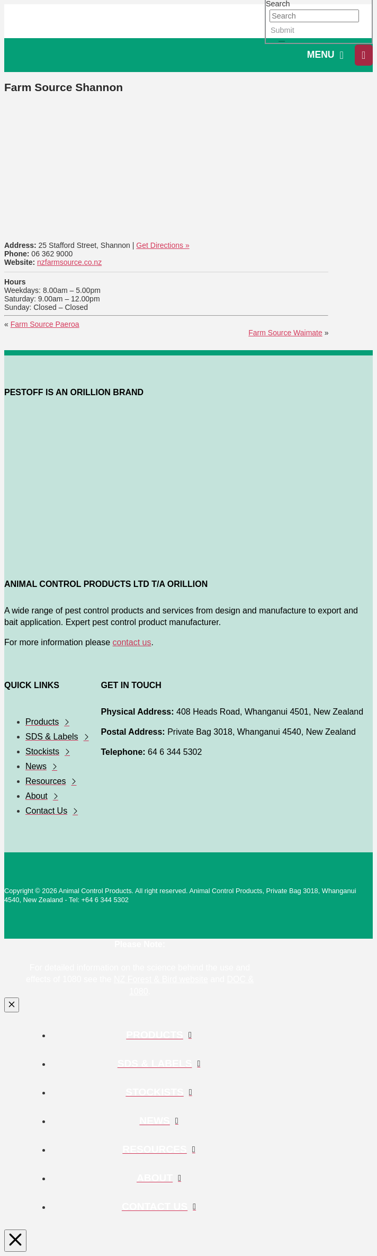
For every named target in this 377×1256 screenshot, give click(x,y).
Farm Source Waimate (285, 332)
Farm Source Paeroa (45, 324)
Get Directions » (162, 245)
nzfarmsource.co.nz (69, 262)
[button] (325, 55)
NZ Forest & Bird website (161, 979)
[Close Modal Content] (11, 1004)
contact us (132, 642)
